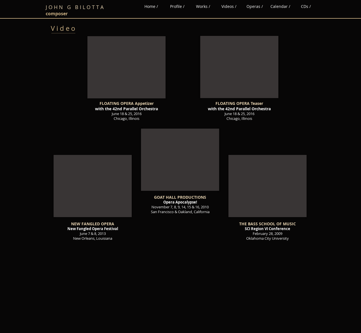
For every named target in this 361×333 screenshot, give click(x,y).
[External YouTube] (126, 67)
